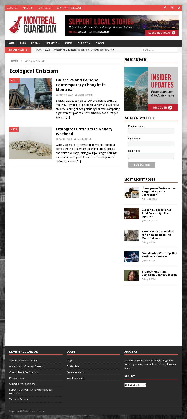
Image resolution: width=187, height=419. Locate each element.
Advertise (28, 7)
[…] (68, 117)
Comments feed (76, 372)
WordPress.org (75, 377)
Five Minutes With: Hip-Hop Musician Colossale (159, 254)
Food (34, 43)
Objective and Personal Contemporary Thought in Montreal (81, 84)
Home (10, 43)
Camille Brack (85, 94)
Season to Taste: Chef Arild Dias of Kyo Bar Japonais (156, 213)
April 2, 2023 (65, 138)
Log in (70, 360)
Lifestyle (51, 43)
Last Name (134, 150)
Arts (23, 43)
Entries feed (73, 366)
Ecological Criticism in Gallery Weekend (84, 131)
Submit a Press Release (69, 7)
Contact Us (45, 7)
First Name (134, 138)
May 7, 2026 (149, 279)
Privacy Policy (16, 377)
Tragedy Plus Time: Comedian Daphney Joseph (159, 273)
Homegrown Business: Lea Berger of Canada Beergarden (159, 191)
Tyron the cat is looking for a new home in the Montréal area (157, 234)
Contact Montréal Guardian (24, 372)
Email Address (136, 126)
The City (83, 43)
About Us (12, 7)
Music (68, 43)
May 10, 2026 (150, 220)
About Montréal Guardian (23, 360)
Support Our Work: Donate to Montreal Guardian (30, 391)
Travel (100, 43)
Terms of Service (18, 399)
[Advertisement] (151, 312)
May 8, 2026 (149, 260)
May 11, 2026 (150, 198)
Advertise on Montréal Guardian (27, 366)
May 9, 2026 (149, 242)
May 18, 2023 (66, 94)
